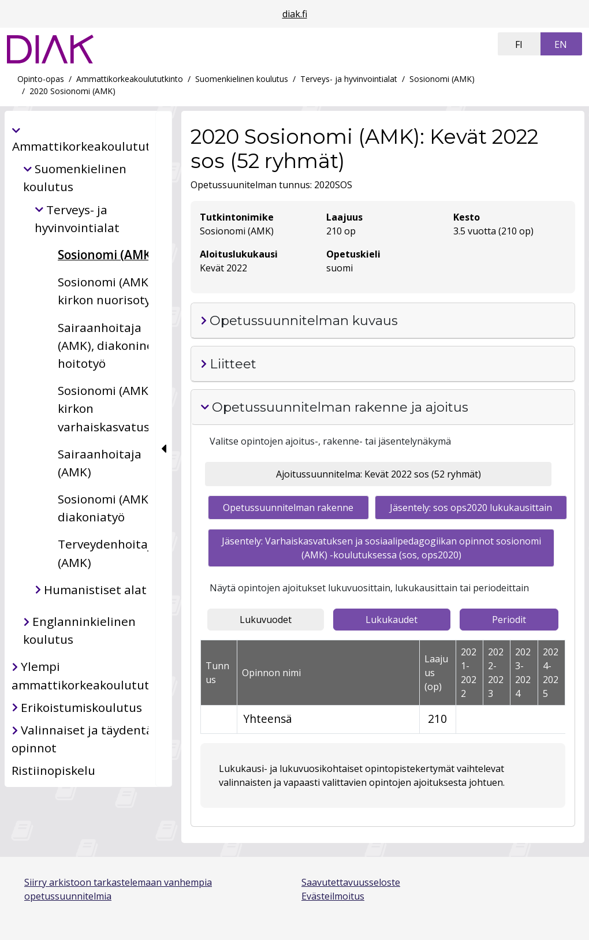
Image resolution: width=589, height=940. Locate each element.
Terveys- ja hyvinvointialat (348, 78)
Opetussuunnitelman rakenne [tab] (288, 507)
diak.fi (294, 14)
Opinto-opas (40, 78)
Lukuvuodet (266, 619)
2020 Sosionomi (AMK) (72, 90)
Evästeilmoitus (332, 896)
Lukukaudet (391, 619)
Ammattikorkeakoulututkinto (129, 78)
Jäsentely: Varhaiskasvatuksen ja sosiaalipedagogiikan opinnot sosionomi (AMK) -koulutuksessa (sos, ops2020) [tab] (381, 548)
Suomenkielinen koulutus (241, 78)
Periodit (509, 619)
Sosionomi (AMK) (442, 78)
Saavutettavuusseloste (350, 882)
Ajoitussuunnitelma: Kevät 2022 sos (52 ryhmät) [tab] (378, 474)
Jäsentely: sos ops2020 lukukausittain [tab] (471, 507)
